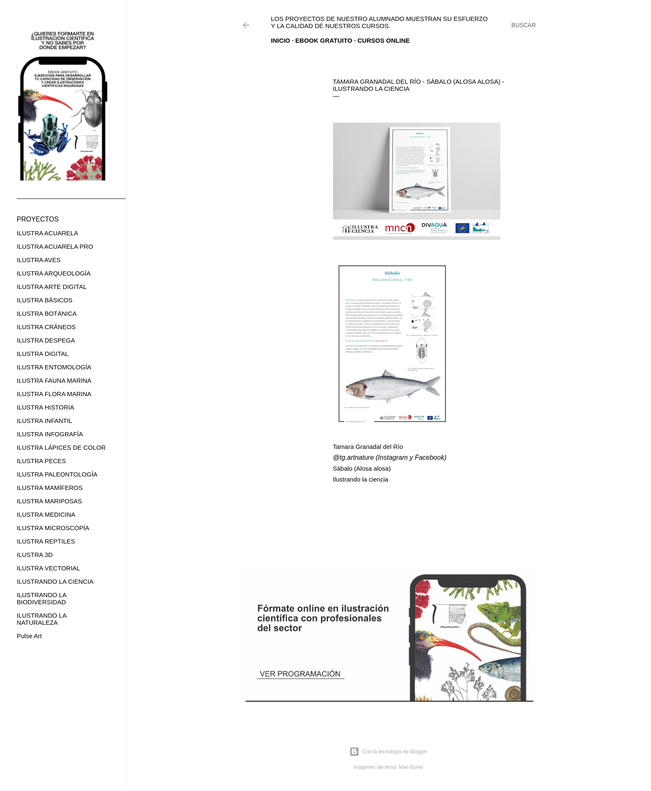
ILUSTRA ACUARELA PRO (55, 246)
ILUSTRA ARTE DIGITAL (52, 286)
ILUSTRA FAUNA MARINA (54, 380)
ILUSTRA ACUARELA (47, 233)
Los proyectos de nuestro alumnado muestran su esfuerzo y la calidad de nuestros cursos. (379, 22)
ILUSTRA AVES (39, 259)
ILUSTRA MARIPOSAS (49, 501)
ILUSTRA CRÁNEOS (46, 326)
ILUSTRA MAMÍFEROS (50, 487)
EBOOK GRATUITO (323, 40)
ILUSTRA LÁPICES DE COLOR (61, 447)
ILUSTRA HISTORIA (45, 407)
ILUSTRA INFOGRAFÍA (50, 434)
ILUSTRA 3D (35, 554)
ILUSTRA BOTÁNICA (47, 313)
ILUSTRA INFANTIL (44, 420)
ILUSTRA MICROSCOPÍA (53, 527)
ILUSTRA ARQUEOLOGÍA (54, 273)
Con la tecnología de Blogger (388, 752)
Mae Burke (411, 767)
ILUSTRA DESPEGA (46, 340)
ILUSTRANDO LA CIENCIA (55, 581)
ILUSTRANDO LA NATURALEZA (41, 619)
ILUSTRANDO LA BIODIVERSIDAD (41, 598)
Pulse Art (29, 635)
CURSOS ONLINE (384, 40)
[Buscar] (523, 25)
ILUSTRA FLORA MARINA (54, 393)
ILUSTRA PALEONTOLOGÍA (57, 474)
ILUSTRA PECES (41, 460)
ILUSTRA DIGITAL (43, 353)
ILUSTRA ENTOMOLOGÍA (54, 367)
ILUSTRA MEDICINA (46, 514)
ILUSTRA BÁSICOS (44, 300)
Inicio (280, 40)
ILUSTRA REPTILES (46, 541)
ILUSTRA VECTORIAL (48, 568)
